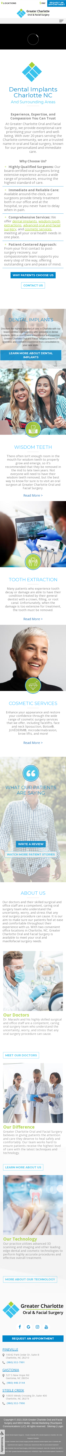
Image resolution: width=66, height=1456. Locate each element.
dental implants (24, 221)
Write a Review (21, 844)
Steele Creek (13, 1399)
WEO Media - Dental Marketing (33, 1423)
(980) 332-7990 (16, 1411)
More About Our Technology (30, 1288)
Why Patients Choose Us (33, 275)
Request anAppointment (56, 3)
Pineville (10, 1358)
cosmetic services (38, 229)
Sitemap (51, 1426)
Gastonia (10, 1378)
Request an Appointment (33, 1338)
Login (60, 1426)
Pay (42, 3)
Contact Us (33, 285)
